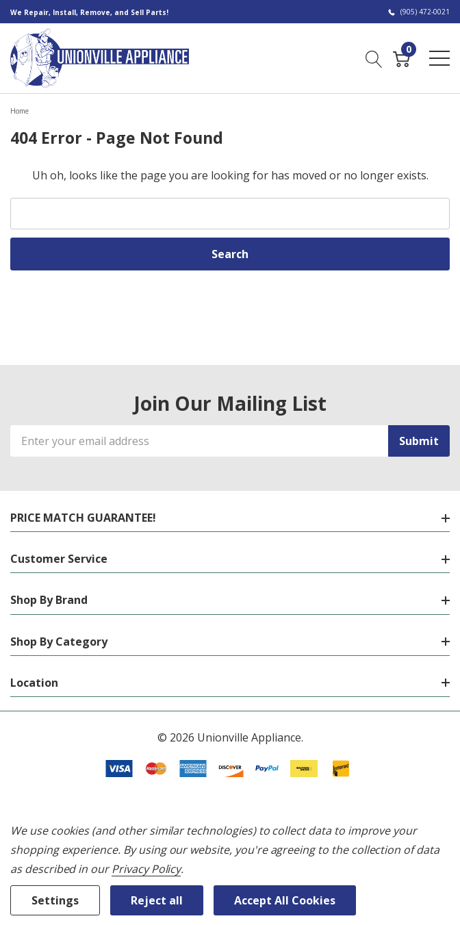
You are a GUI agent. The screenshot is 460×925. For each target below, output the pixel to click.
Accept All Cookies (284, 900)
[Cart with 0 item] (401, 57)
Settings (55, 900)
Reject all (157, 900)
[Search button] (374, 57)
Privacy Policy (146, 868)
